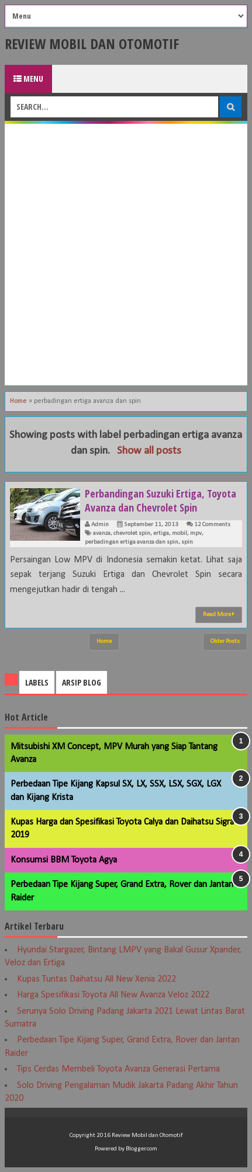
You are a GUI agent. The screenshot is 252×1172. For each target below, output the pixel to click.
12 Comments (212, 524)
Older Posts (225, 641)
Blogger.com (141, 1149)
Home (18, 401)
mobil (179, 533)
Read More (218, 614)
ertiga (161, 533)
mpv (196, 533)
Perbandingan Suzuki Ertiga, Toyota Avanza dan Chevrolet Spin (160, 500)
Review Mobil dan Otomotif (92, 43)
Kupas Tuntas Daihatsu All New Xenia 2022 (96, 979)
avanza (102, 533)
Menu (28, 78)
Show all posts (149, 451)
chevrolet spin (131, 533)
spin (187, 542)
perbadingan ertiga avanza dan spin (131, 542)
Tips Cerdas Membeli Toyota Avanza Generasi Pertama (118, 1069)
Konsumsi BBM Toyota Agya (64, 860)
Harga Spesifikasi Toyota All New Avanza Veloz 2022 (113, 995)
